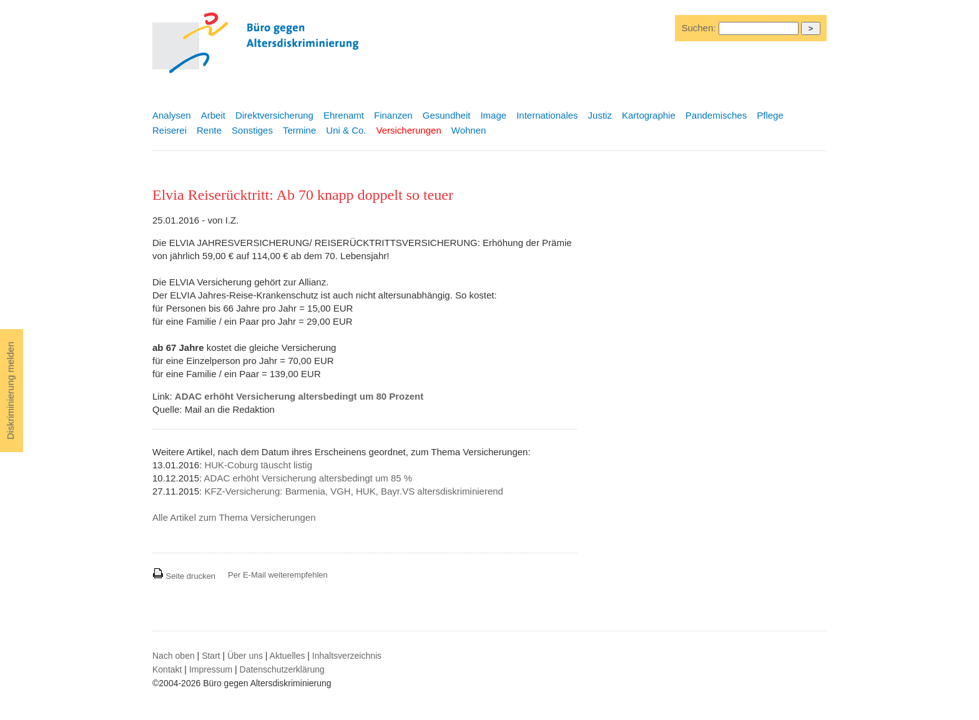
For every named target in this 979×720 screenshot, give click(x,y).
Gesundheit (447, 115)
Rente (209, 130)
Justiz (600, 115)
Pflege (770, 115)
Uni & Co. (346, 130)
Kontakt (167, 669)
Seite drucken (183, 576)
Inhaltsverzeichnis (346, 656)
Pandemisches (716, 115)
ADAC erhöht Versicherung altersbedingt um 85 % (308, 478)
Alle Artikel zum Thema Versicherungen (234, 517)
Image (493, 115)
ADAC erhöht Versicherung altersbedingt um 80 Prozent (299, 396)
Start (211, 656)
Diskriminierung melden (10, 391)
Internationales (547, 115)
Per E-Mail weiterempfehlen (278, 574)
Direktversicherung (274, 115)
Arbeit (213, 115)
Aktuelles (287, 656)
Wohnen (468, 130)
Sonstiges (252, 130)
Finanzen (393, 115)
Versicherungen (408, 130)
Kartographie (649, 115)
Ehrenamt (343, 115)
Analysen (171, 115)
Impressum (210, 669)
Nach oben (173, 656)
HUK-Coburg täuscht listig (258, 465)
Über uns (245, 656)
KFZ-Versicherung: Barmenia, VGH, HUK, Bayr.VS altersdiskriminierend (353, 491)
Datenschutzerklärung (282, 669)
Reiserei (169, 130)
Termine (299, 130)
